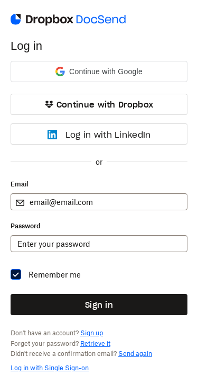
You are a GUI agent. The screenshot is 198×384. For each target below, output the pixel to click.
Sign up (91, 333)
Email (19, 184)
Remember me (55, 274)
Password (26, 226)
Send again (135, 354)
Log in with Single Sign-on (50, 368)
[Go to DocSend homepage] (68, 24)
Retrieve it (95, 343)
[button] (99, 71)
